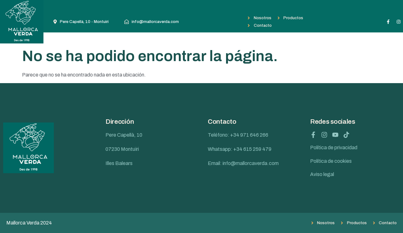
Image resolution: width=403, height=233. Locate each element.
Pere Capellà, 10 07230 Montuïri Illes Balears (123, 149)
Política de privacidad (333, 147)
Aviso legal (322, 174)
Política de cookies (331, 161)
